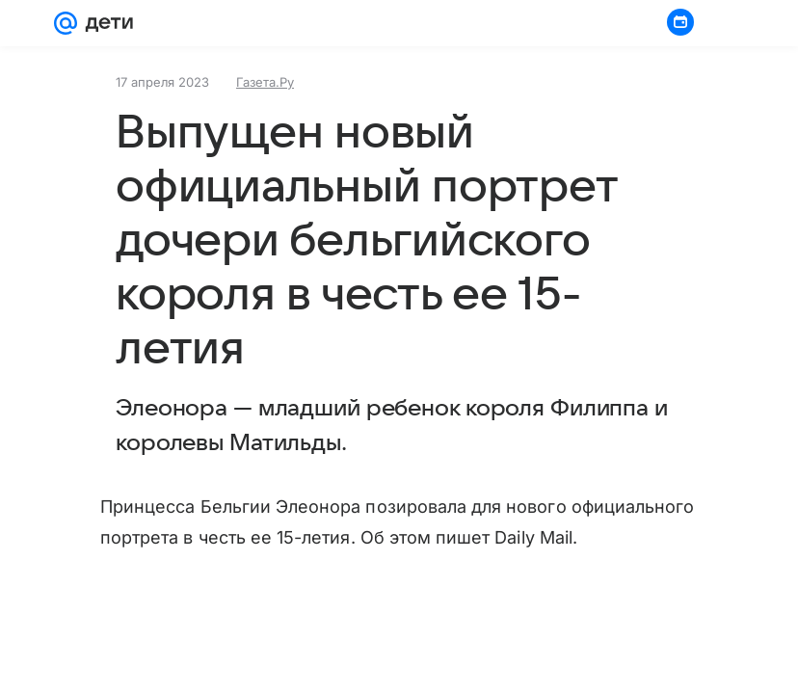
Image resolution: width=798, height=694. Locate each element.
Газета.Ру (265, 82)
